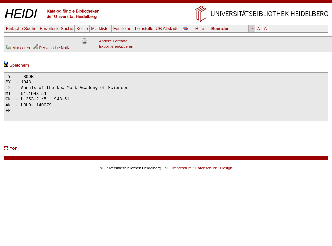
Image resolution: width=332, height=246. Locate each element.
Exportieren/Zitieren (116, 46)
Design (226, 168)
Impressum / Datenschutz (194, 168)
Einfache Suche (21, 28)
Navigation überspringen (166, 2)
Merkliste (100, 28)
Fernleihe (122, 28)
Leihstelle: (156, 28)
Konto (82, 28)
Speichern (16, 65)
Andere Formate (113, 41)
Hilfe (199, 28)
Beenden (220, 28)
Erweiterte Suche (56, 28)
